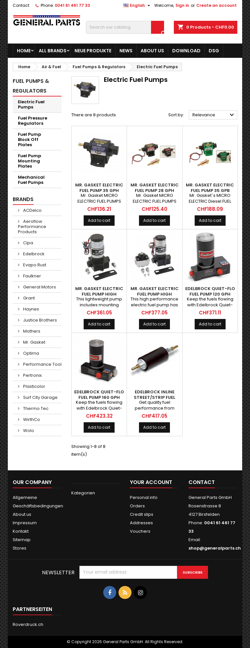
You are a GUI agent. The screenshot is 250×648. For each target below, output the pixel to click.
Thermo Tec (35, 408)
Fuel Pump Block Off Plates (29, 139)
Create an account (216, 5)
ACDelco (32, 210)
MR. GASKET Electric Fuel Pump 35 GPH (99, 188)
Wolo (28, 430)
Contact (21, 5)
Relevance (214, 115)
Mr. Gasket (33, 342)
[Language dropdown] (137, 5)
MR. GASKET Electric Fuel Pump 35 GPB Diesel (210, 190)
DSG (214, 50)
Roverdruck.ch (28, 624)
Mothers (31, 331)
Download (186, 50)
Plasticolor (33, 386)
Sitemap (22, 540)
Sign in (182, 5)
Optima (30, 353)
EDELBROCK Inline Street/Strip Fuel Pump (154, 397)
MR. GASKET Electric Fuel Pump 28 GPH (155, 188)
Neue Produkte (93, 50)
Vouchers (140, 531)
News (125, 50)
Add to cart (99, 220)
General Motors (39, 287)
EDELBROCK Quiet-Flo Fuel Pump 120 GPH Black (210, 294)
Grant (28, 298)
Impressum (25, 523)
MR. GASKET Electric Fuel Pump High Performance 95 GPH (99, 294)
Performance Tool (42, 364)
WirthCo (31, 419)
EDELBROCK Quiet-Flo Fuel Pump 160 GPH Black (99, 397)
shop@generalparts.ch (214, 548)
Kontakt (21, 531)
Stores (19, 548)
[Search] (125, 27)
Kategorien (83, 493)
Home (24, 50)
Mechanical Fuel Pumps (31, 179)
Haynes (30, 309)
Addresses (141, 523)
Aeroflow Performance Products (32, 226)
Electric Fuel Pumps (31, 104)
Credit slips (141, 514)
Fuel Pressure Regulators (32, 120)
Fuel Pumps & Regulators (31, 86)
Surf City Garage (40, 397)
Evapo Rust (34, 265)
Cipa (27, 243)
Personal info (144, 497)
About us (152, 50)
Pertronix (32, 375)
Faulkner (31, 276)
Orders (137, 506)
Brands (23, 199)
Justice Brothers (39, 320)
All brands (52, 50)
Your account (151, 482)
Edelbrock (33, 254)
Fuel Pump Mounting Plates (29, 161)
